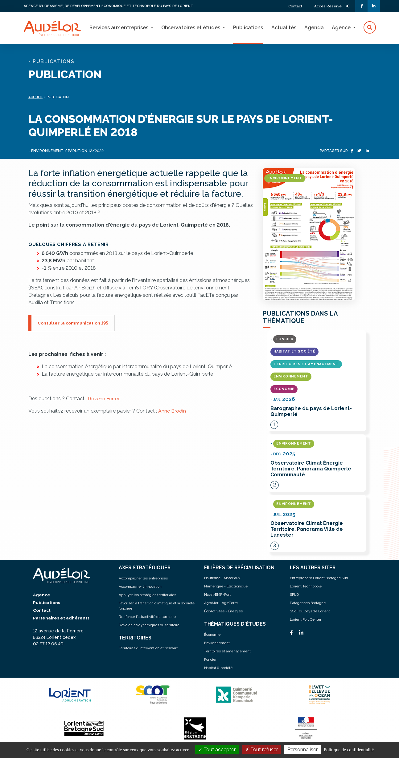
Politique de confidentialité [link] (349, 749)
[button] (370, 27)
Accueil (35, 97)
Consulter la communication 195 (73, 322)
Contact (293, 6)
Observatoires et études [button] (191, 27)
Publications (248, 27)
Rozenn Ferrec (104, 398)
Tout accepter (217, 749)
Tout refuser (261, 749)
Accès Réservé (331, 6)
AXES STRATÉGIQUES (145, 568)
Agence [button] (342, 27)
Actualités (283, 27)
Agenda (314, 27)
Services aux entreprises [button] (119, 27)
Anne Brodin (172, 410)
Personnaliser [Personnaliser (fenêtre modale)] (302, 749)
